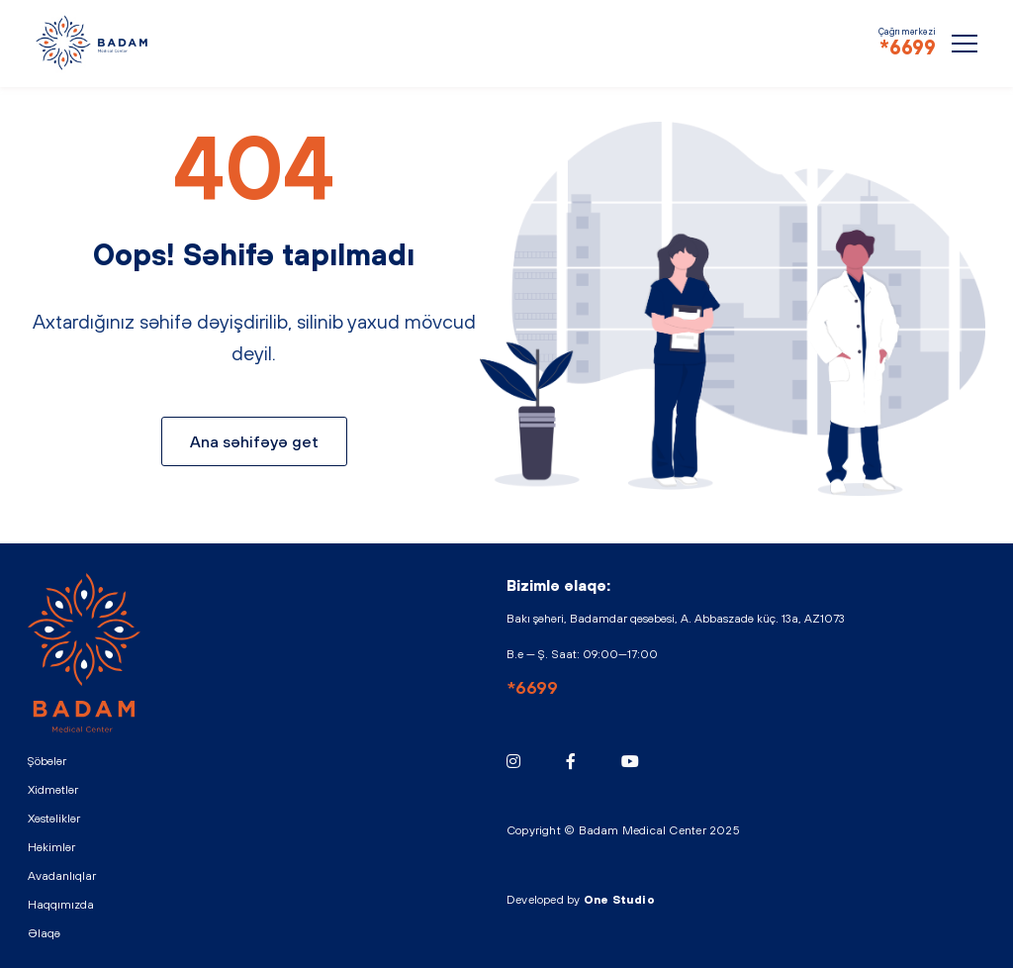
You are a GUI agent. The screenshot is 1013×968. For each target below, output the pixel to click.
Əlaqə (44, 933)
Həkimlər (51, 847)
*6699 (907, 47)
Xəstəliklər (54, 818)
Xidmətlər (53, 790)
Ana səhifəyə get (254, 441)
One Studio (619, 900)
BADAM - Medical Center (92, 42)
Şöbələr (47, 761)
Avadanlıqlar (62, 876)
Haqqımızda (61, 905)
